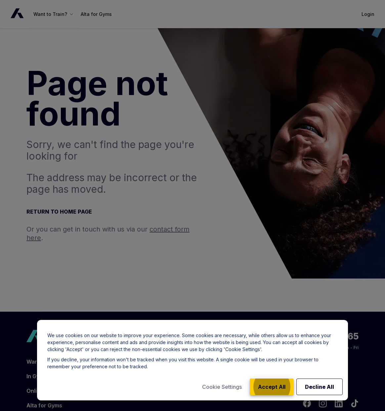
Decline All (319, 387)
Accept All (272, 387)
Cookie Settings (222, 386)
